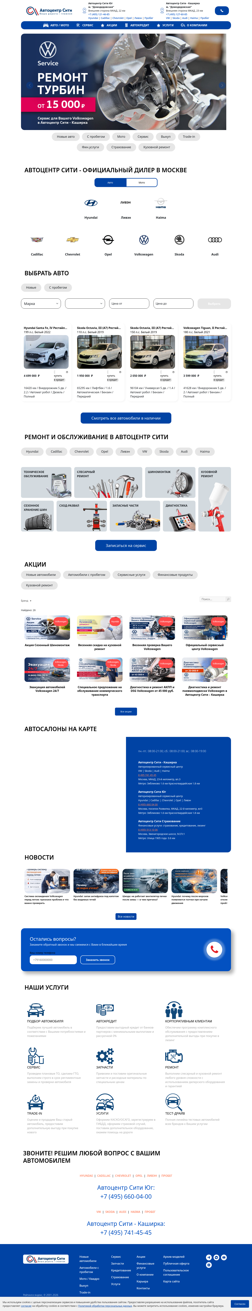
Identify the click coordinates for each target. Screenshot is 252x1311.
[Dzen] (209, 1265)
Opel (129, 18)
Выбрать (214, 304)
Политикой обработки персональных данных (105, 1305)
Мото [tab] (142, 182)
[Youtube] (224, 1257)
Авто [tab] (110, 182)
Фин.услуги (90, 147)
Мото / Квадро (89, 1279)
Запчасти (117, 1263)
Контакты (143, 1288)
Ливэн (138, 18)
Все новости (126, 916)
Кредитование (121, 1270)
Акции (141, 1257)
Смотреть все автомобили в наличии (125, 418)
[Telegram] (209, 1257)
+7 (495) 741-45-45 (126, 1232)
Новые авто (66, 136)
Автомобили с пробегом (86, 575)
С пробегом (96, 136)
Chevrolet (118, 18)
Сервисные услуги (131, 575)
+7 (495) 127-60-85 (176, 14)
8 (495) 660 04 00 (148, 804)
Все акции (126, 711)
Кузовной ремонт (157, 147)
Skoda (176, 18)
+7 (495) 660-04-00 (126, 1196)
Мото (121, 136)
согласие (26, 1305)
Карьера (142, 1281)
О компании (145, 1274)
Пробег (149, 18)
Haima (194, 18)
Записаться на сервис (126, 545)
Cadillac (105, 18)
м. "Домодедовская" (101, 7)
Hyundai (93, 18)
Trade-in (189, 136)
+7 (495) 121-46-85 (99, 14)
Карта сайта (171, 1281)
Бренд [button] (25, 600)
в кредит (59, 377)
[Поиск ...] (213, 599)
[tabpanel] (126, 225)
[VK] (216, 1257)
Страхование (121, 147)
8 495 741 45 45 (147, 775)
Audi (184, 18)
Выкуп (166, 136)
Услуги (115, 1284)
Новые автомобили (41, 575)
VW (168, 18)
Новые (31, 287)
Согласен (239, 1304)
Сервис (143, 136)
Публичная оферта (176, 1263)
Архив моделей (174, 1257)
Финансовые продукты (175, 575)
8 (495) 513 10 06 (148, 829)
